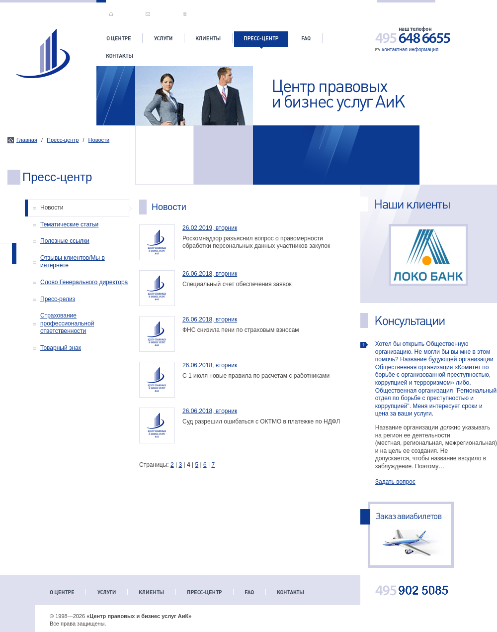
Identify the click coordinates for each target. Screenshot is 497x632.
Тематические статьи (69, 224)
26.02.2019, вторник (209, 227)
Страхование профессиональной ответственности (67, 323)
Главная (26, 140)
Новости (99, 140)
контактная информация (410, 49)
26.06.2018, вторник (209, 273)
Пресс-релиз (57, 299)
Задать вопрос (395, 481)
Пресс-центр (63, 140)
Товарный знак (60, 347)
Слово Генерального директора (84, 282)
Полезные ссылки (64, 240)
